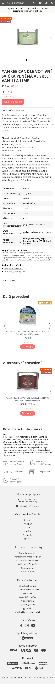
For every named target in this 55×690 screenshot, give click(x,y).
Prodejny (28, 523)
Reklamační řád (28, 568)
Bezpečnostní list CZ (13, 268)
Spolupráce (28, 538)
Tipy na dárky (28, 608)
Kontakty (28, 520)
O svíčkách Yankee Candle (27, 589)
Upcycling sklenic (27, 604)
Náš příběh (27, 593)
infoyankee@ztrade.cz (30, 506)
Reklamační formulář (27, 564)
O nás (27, 527)
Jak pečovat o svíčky (28, 586)
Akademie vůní (27, 601)
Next (50, 326)
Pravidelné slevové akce (15, 480)
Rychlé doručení (17, 471)
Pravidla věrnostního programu (27, 556)
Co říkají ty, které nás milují (27, 612)
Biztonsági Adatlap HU (14, 271)
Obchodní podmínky (27, 553)
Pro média (27, 535)
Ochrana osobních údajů (27, 560)
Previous (5, 326)
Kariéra (27, 531)
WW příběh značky (27, 597)
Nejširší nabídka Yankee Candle (17, 462)
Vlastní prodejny (43, 471)
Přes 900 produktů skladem (44, 462)
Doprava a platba (27, 571)
